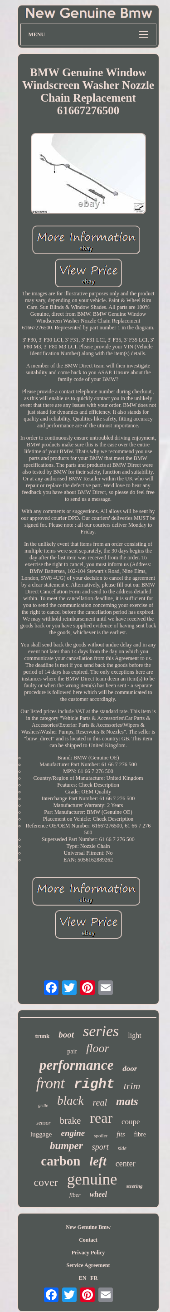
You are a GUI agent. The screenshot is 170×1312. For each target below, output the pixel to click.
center (126, 1163)
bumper (66, 1145)
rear (101, 1118)
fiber (75, 1194)
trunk (42, 1036)
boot (66, 1034)
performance (76, 1065)
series (101, 1031)
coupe (130, 1121)
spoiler (100, 1135)
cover (46, 1182)
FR (93, 1278)
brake (70, 1120)
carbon (60, 1161)
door (129, 1068)
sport (100, 1146)
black (70, 1100)
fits (121, 1134)
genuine (92, 1179)
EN (83, 1278)
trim (132, 1086)
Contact (88, 1240)
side (122, 1148)
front (50, 1083)
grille (43, 1105)
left (97, 1161)
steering (134, 1186)
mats (127, 1101)
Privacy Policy (88, 1252)
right (94, 1084)
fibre (140, 1134)
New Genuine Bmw (88, 1227)
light (134, 1035)
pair (72, 1051)
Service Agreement (88, 1265)
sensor (43, 1123)
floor (97, 1048)
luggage (41, 1134)
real (100, 1102)
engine (73, 1133)
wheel (98, 1194)
